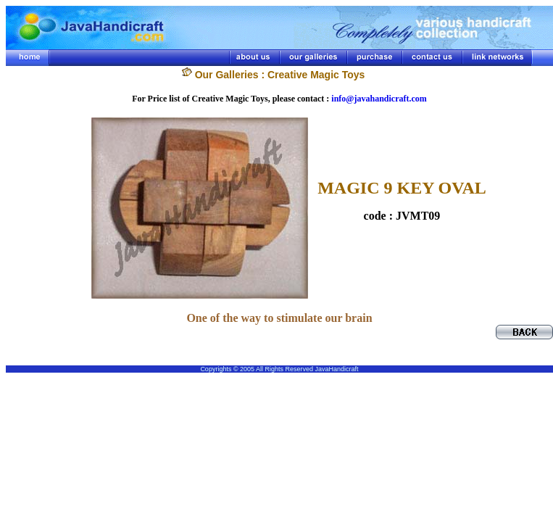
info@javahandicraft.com (378, 99)
